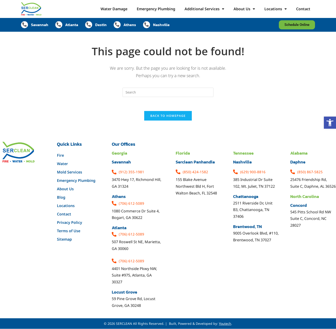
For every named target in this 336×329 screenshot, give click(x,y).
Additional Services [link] (204, 9)
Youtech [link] (225, 324)
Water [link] (62, 163)
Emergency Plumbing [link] (156, 8)
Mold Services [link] (69, 172)
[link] (330, 123)
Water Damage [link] (114, 8)
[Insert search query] (168, 92)
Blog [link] (61, 197)
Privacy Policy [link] (69, 222)
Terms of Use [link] (68, 231)
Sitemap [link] (64, 239)
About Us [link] (244, 9)
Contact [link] (303, 8)
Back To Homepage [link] (168, 116)
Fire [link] (60, 155)
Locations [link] (275, 9)
